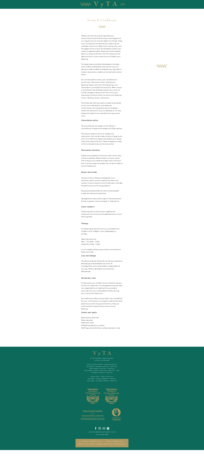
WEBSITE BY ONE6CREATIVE (187, 465)
